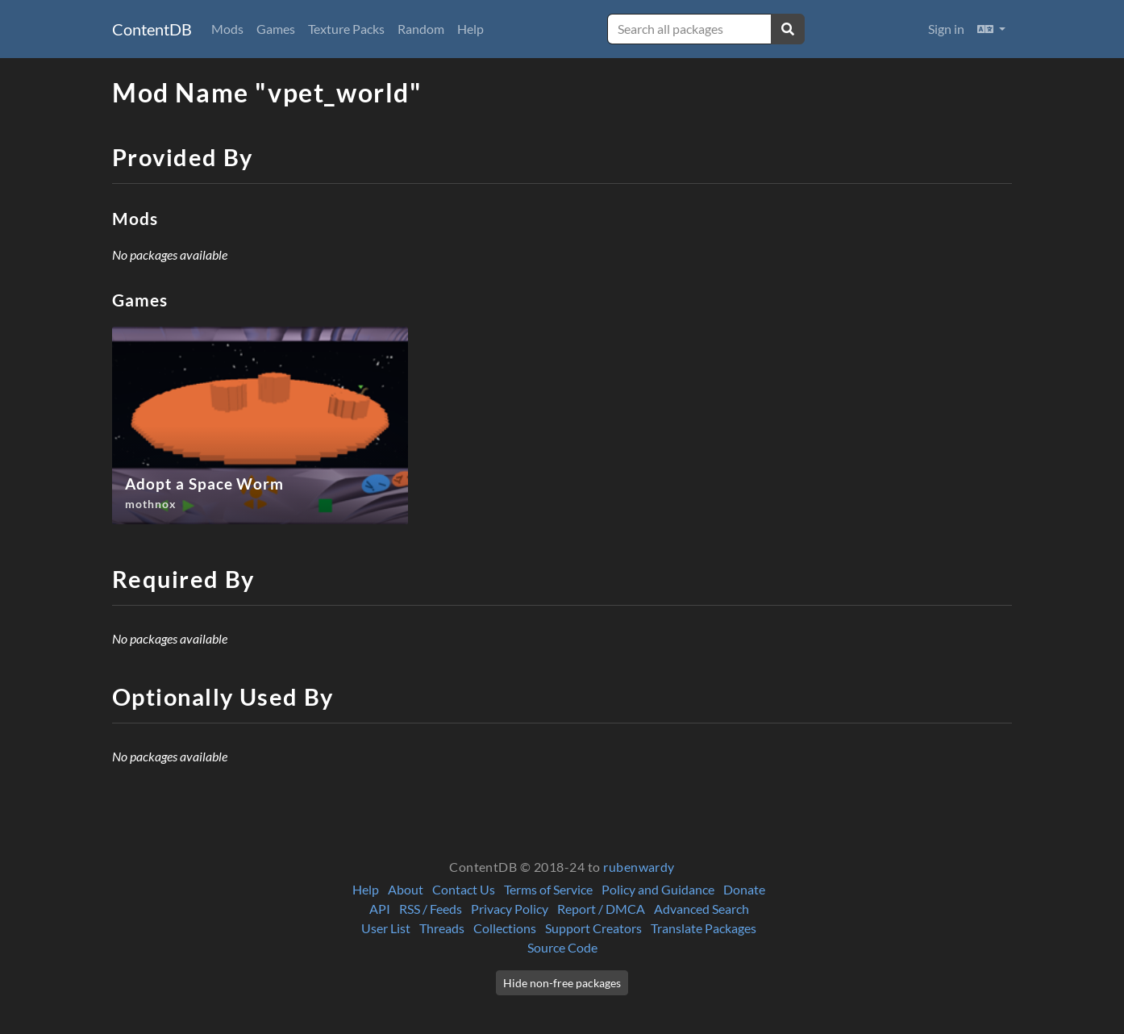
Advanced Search (701, 908)
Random (421, 28)
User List (385, 928)
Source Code (562, 947)
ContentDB (152, 29)
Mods (227, 28)
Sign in (946, 28)
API (379, 908)
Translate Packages (703, 928)
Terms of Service (548, 889)
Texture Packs (346, 28)
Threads (441, 928)
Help (470, 28)
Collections (504, 928)
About (405, 889)
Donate (744, 889)
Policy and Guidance (658, 889)
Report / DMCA (601, 908)
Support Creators (593, 928)
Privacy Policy (509, 908)
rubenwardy (639, 866)
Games (275, 28)
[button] (991, 29)
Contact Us (463, 889)
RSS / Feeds (430, 908)
